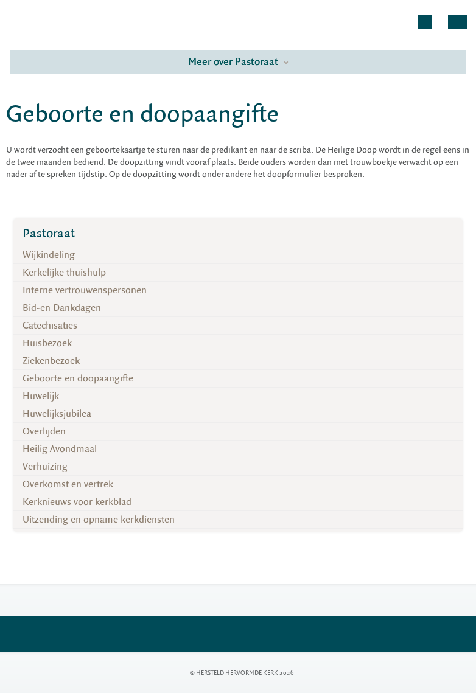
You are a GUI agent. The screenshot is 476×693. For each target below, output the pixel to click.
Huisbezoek (47, 343)
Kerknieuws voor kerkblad (77, 502)
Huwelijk (41, 396)
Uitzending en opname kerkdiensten (99, 520)
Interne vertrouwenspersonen (85, 290)
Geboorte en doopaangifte (78, 378)
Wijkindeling (49, 255)
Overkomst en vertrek (68, 484)
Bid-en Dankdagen (62, 308)
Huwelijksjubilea (57, 414)
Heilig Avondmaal (60, 449)
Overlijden (44, 431)
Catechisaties (50, 325)
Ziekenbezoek (51, 361)
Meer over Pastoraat (238, 61)
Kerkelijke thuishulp (64, 272)
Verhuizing (45, 467)
